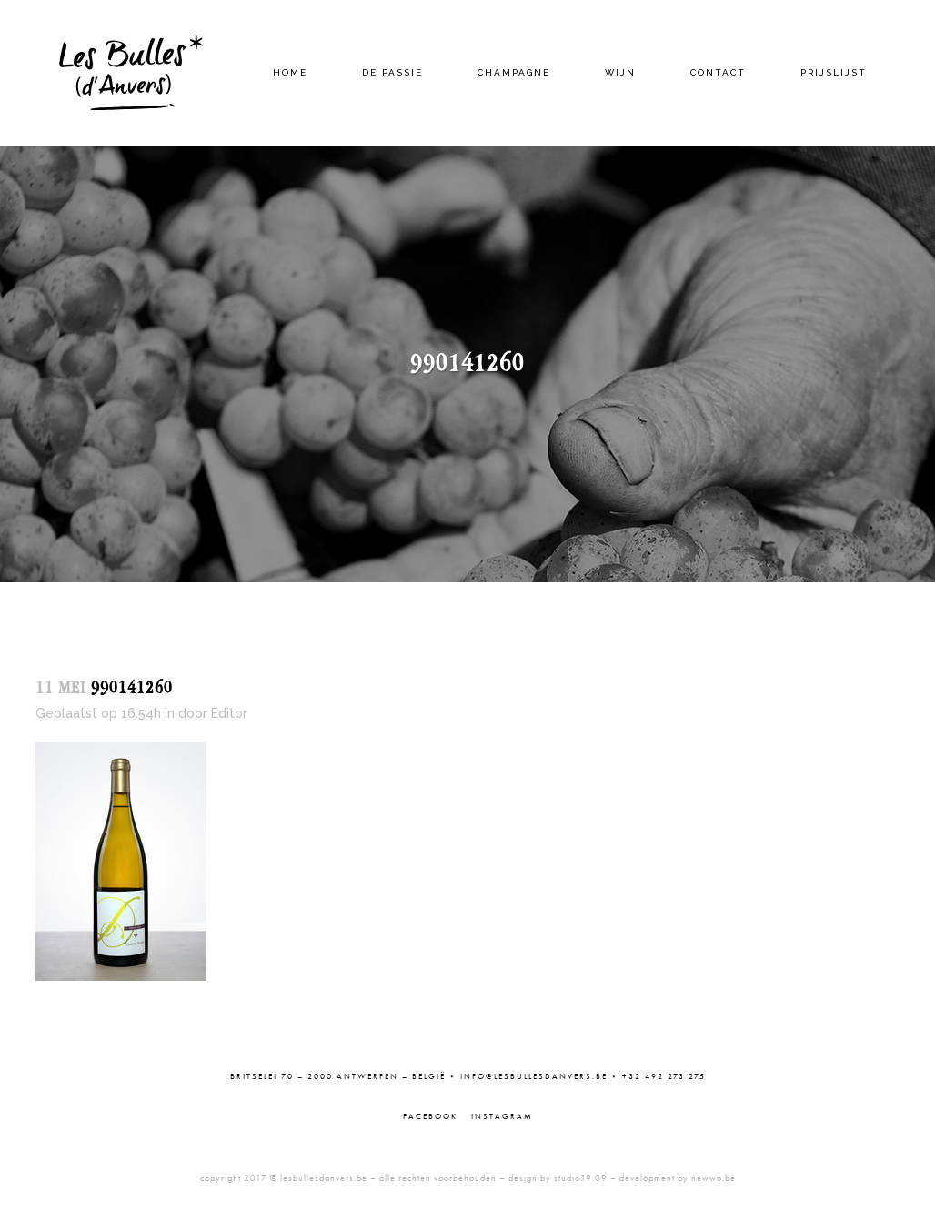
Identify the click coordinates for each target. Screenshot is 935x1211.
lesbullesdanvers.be (323, 1178)
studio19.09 (581, 1178)
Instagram (502, 1116)
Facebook (430, 1116)
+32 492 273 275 (664, 1076)
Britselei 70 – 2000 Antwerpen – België (338, 1076)
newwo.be (713, 1178)
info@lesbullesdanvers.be (534, 1076)
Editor (229, 713)
